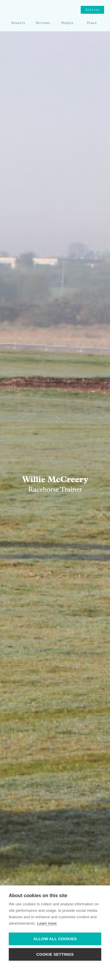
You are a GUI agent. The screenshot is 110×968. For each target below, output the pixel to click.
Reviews (43, 22)
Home (10, 10)
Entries (92, 9)
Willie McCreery (55, 10)
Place (92, 22)
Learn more (47, 923)
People (67, 22)
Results (18, 22)
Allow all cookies (55, 939)
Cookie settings (55, 954)
